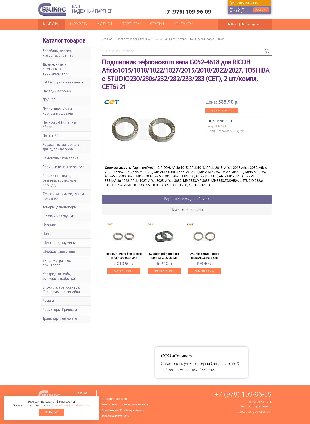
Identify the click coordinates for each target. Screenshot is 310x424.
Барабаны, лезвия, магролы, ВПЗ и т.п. (58, 53)
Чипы (47, 234)
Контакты (183, 24)
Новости (79, 24)
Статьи (157, 24)
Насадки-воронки (57, 91)
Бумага (48, 301)
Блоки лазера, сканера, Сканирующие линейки (61, 290)
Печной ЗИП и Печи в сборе (170, 39)
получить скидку (222, 110)
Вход (233, 24)
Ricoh (221, 39)
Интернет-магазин (114, 399)
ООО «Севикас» (262, 411)
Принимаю (51, 412)
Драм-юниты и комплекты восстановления (56, 69)
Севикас (107, 39)
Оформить (261, 9)
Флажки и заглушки (58, 216)
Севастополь (172, 364)
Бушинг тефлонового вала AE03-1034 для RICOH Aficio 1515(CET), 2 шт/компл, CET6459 (204, 259)
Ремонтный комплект (60, 158)
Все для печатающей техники (133, 39)
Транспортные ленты (60, 319)
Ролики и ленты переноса (63, 167)
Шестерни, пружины (59, 243)
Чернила (50, 225)
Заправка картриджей (116, 416)
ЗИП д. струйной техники (63, 82)
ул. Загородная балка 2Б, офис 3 (211, 364)
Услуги (105, 24)
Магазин (51, 24)
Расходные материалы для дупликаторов (61, 147)
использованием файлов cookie (72, 405)
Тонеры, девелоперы (60, 207)
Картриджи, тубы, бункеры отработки (59, 276)
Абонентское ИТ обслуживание (122, 410)
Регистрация (253, 24)
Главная (82, 393)
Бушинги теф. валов (202, 39)
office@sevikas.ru (260, 406)
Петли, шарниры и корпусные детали (58, 111)
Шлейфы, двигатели (59, 252)
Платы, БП (51, 136)
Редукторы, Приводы (60, 310)
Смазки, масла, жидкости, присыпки (64, 196)
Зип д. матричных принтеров (57, 263)
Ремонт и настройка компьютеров (124, 404)
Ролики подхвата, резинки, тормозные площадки (59, 180)
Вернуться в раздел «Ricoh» (186, 199)
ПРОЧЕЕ (49, 100)
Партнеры (131, 24)
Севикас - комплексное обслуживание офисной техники (52, 9)
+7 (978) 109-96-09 (187, 12)
